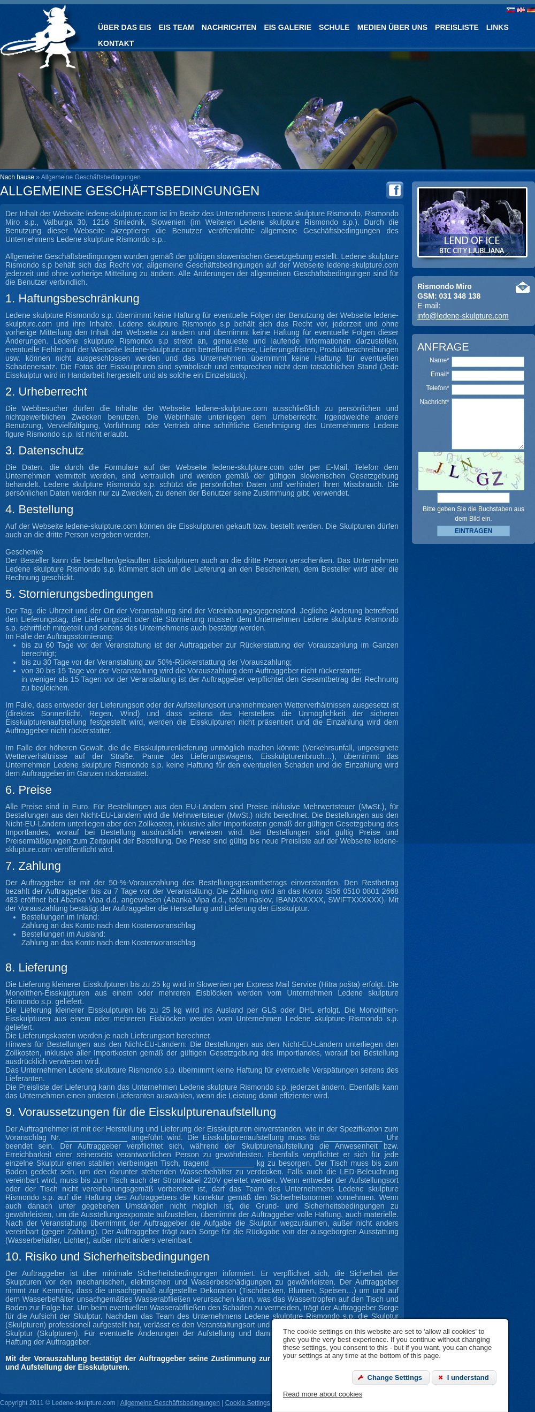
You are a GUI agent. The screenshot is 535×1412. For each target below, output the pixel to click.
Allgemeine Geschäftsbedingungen (170, 1403)
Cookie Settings (247, 1403)
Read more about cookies (322, 1394)
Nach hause (17, 177)
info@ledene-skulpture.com (463, 316)
